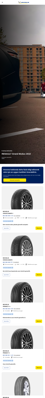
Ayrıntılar (6, 228)
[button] (11, 215)
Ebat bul (39, 228)
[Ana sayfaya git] (23, 2)
